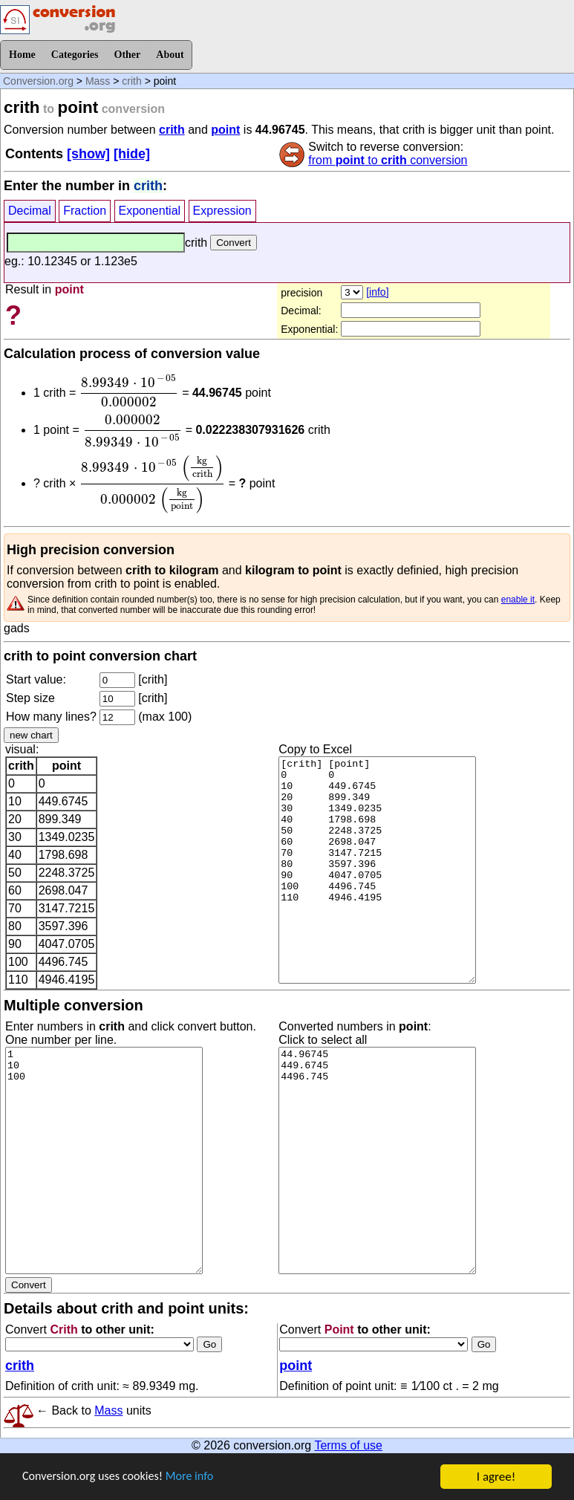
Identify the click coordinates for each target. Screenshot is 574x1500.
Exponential (150, 210)
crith (131, 81)
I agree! (496, 1476)
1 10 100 (104, 1160)
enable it (518, 599)
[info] (377, 292)
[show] (88, 153)
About (169, 54)
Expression (222, 210)
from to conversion (387, 160)
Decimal (29, 210)
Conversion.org (38, 81)
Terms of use (348, 1445)
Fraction (84, 210)
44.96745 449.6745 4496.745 (377, 1160)
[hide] (132, 153)
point (225, 129)
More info (198, 1477)
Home (22, 54)
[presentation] (129, 391)
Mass (97, 81)
